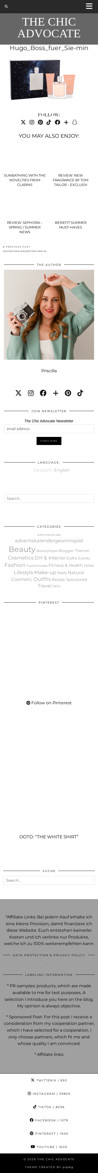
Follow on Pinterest (49, 702)
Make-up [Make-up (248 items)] (45, 572)
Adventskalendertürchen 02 (25, 248)
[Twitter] (23, 122)
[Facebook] (57, 122)
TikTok (49, 1107)
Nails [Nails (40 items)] (62, 572)
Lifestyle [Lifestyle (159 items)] (23, 572)
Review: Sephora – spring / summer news (25, 227)
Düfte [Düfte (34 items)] (71, 558)
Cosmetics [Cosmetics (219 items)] (20, 558)
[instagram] (31, 393)
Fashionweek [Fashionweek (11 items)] (37, 566)
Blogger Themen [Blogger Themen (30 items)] (74, 550)
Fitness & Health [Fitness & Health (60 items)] (66, 565)
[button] (91, 7)
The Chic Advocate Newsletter (49, 421)
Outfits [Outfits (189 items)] (42, 579)
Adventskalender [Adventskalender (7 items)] (49, 535)
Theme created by (49, 1167)
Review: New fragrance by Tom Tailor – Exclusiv (70, 180)
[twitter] (18, 393)
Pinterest (49, 1133)
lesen (49, 963)
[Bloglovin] (66, 122)
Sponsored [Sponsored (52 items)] (76, 579)
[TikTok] (49, 122)
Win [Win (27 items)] (56, 586)
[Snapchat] (74, 122)
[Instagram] (32, 122)
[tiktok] (80, 393)
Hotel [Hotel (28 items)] (89, 565)
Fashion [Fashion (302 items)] (15, 565)
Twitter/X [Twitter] (49, 1080)
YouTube (49, 1147)
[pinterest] (68, 393)
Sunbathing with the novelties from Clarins (25, 180)
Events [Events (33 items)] (84, 558)
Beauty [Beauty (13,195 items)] (22, 549)
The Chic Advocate (49, 27)
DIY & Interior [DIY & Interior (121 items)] (49, 558)
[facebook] (43, 393)
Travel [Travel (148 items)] (45, 586)
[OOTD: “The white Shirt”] (49, 780)
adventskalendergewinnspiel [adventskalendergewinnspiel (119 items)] (49, 540)
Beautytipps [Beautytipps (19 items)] (47, 551)
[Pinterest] (40, 122)
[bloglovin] (56, 393)
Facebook (49, 1120)
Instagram (49, 1094)
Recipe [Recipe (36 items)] (58, 579)
